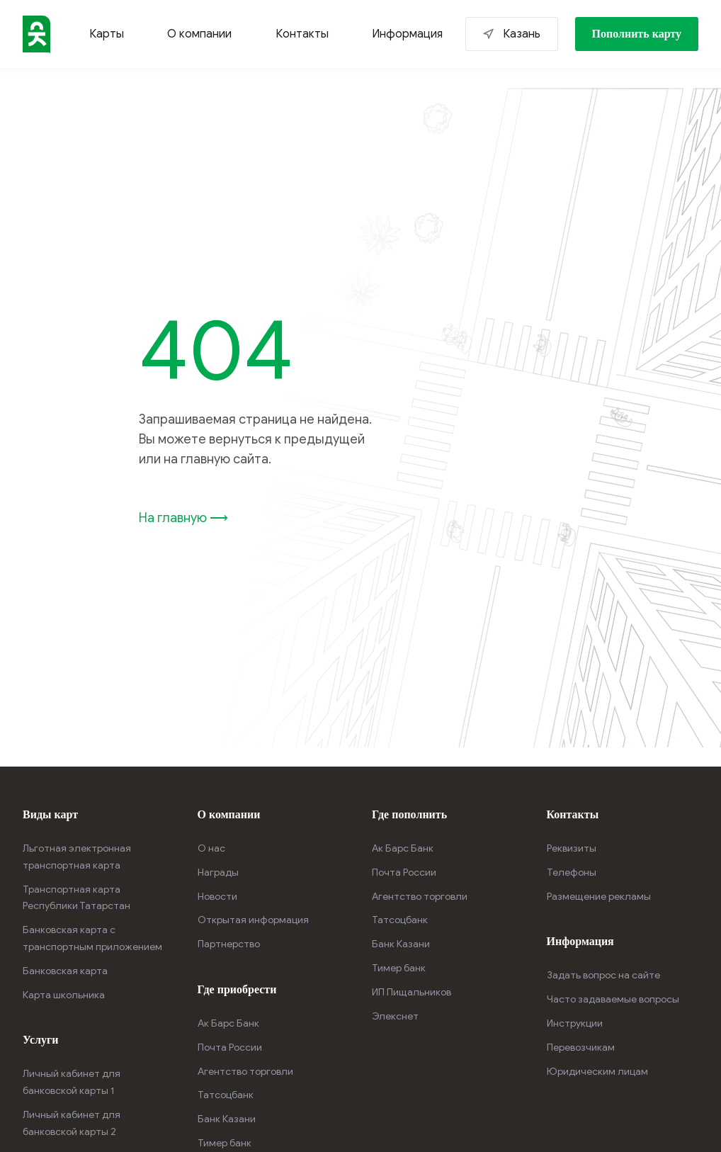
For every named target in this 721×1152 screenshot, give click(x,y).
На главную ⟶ (183, 518)
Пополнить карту (637, 34)
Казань (521, 34)
